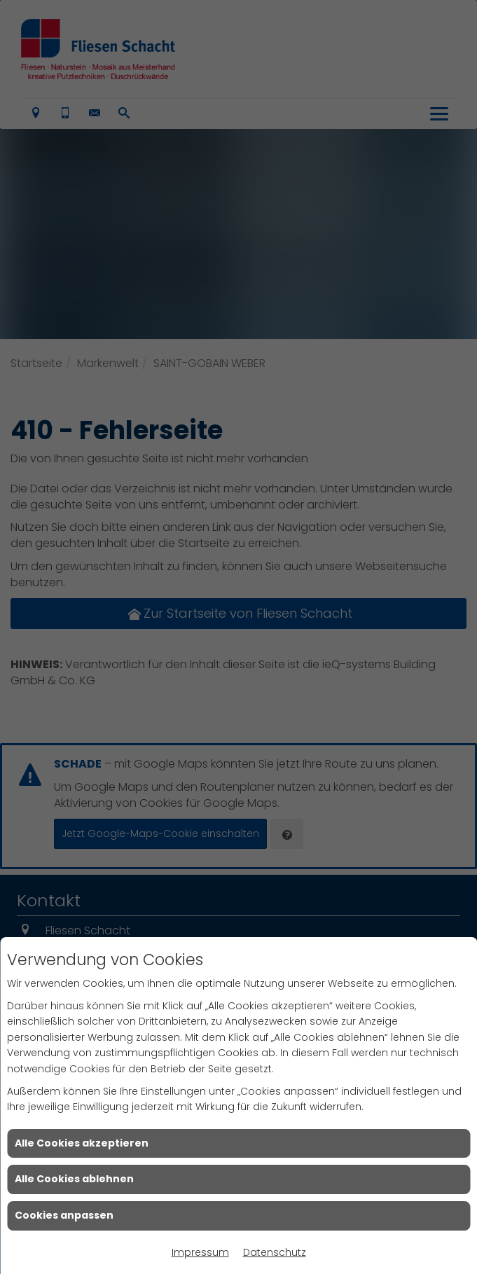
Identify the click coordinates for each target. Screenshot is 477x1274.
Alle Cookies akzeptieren (81, 1143)
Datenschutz (274, 1252)
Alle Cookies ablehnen (74, 1179)
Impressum (200, 1252)
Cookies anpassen (64, 1215)
